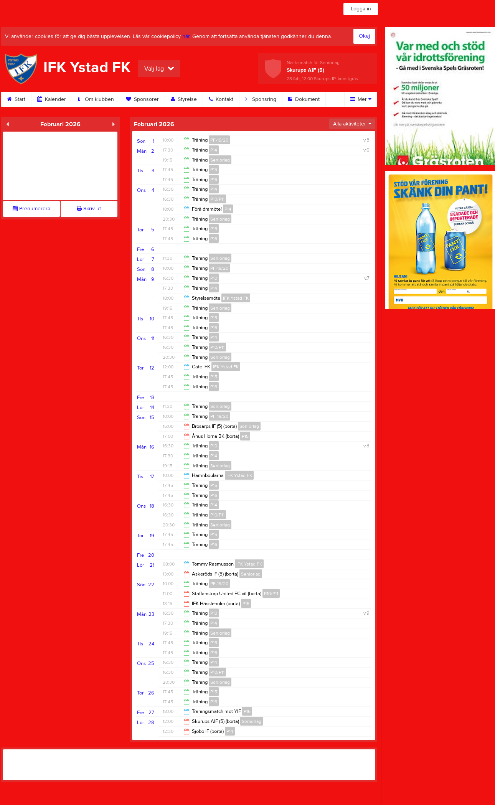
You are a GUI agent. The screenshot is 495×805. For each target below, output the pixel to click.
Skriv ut (89, 208)
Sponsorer (142, 99)
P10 (213, 278)
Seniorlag (220, 160)
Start (16, 99)
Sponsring (260, 99)
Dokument (304, 99)
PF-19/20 (219, 140)
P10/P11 (217, 199)
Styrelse (184, 99)
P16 (213, 180)
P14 (213, 150)
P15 (213, 170)
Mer (360, 99)
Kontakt (221, 99)
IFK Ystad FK (236, 298)
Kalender (51, 99)
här (186, 36)
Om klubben (96, 99)
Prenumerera (31, 208)
